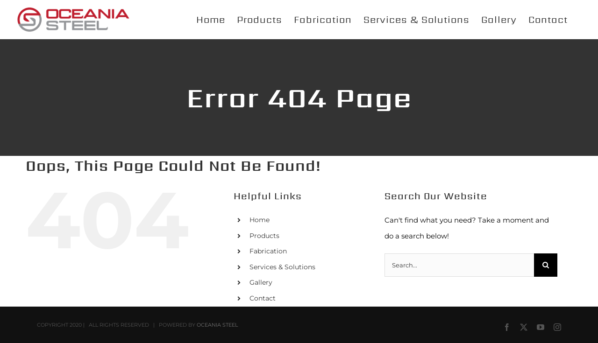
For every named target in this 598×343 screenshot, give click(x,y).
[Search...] (459, 265)
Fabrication (268, 251)
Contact (262, 298)
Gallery (260, 282)
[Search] (545, 265)
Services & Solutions (282, 267)
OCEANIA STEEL (217, 325)
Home (259, 220)
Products (264, 235)
